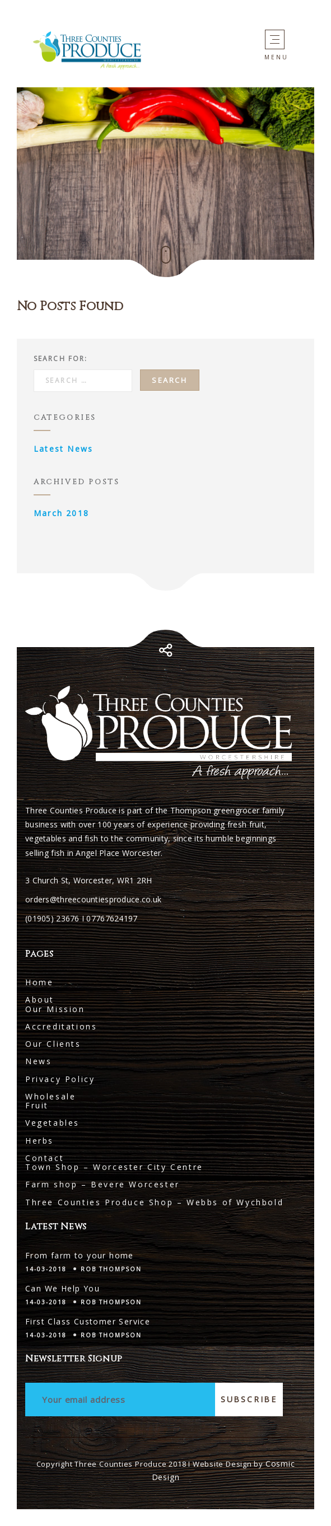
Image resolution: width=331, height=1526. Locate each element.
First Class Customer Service (87, 1321)
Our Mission (55, 1009)
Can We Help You (62, 1288)
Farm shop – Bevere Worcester (102, 1184)
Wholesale (50, 1096)
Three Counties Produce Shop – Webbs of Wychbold (154, 1202)
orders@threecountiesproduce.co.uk (93, 899)
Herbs (39, 1140)
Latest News (63, 448)
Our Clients (53, 1043)
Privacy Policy (60, 1079)
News (38, 1061)
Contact (44, 1158)
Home (39, 982)
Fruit (37, 1105)
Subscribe (249, 1399)
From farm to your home (79, 1255)
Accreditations (61, 1026)
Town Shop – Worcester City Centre (114, 1167)
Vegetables (52, 1122)
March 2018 (61, 513)
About (39, 999)
